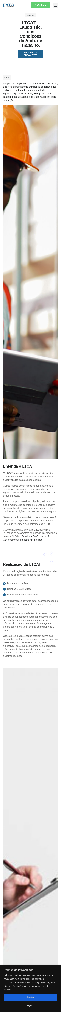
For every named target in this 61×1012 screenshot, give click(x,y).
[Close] (58, 967)
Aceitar (30, 997)
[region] (30, 988)
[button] (55, 5)
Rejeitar (30, 1005)
